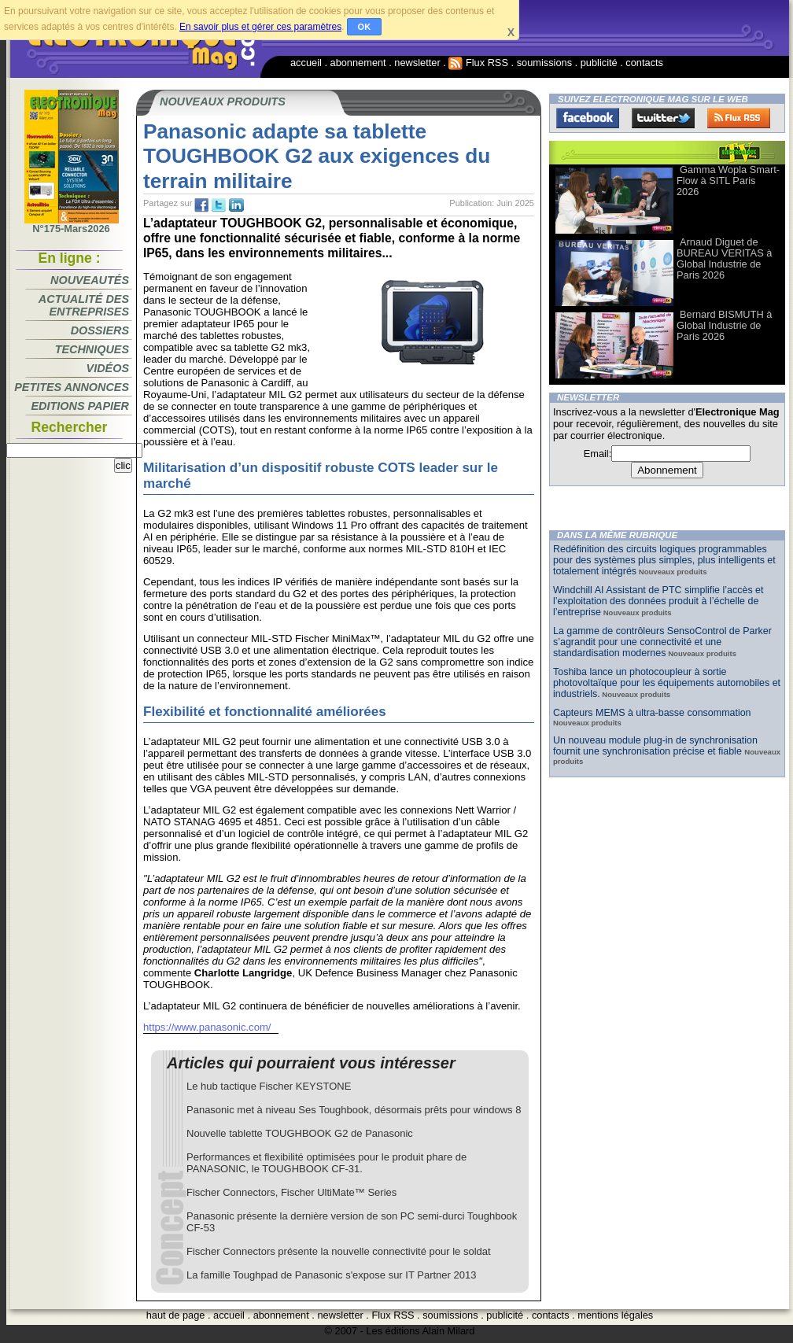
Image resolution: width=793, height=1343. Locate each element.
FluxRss (738, 118)
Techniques (92, 349)
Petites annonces (71, 387)
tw (219, 205)
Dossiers (100, 330)
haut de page (175, 1315)
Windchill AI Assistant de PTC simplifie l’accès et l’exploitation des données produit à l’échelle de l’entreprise (658, 601)
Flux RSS (478, 62)
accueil (306, 62)
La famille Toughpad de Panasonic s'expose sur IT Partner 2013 (331, 1275)
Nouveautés (89, 280)
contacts (644, 62)
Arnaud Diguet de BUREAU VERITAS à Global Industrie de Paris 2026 (724, 258)
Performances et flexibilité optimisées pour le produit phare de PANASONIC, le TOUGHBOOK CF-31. (326, 1163)
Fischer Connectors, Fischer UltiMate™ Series (291, 1192)
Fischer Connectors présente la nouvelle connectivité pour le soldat (338, 1251)
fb (201, 205)
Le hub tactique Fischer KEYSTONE (268, 1086)
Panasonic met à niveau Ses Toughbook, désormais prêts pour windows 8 (353, 1110)
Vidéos (108, 368)
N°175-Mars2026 (71, 224)
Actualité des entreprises (84, 305)
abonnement (358, 62)
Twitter (663, 118)
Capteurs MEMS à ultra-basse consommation (652, 712)
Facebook (587, 118)
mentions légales (615, 1315)
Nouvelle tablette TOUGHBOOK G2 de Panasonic (299, 1133)
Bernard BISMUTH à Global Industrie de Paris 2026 (724, 325)
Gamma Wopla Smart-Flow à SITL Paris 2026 (728, 180)
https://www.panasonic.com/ (207, 1027)
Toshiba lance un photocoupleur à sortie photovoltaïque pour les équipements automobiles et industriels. (666, 682)
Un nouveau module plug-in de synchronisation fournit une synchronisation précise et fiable (655, 746)
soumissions (544, 62)
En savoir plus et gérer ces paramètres (260, 26)
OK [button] (364, 26)
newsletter (417, 62)
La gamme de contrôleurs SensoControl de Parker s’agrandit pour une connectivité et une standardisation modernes (662, 642)
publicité (599, 62)
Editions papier (80, 406)
